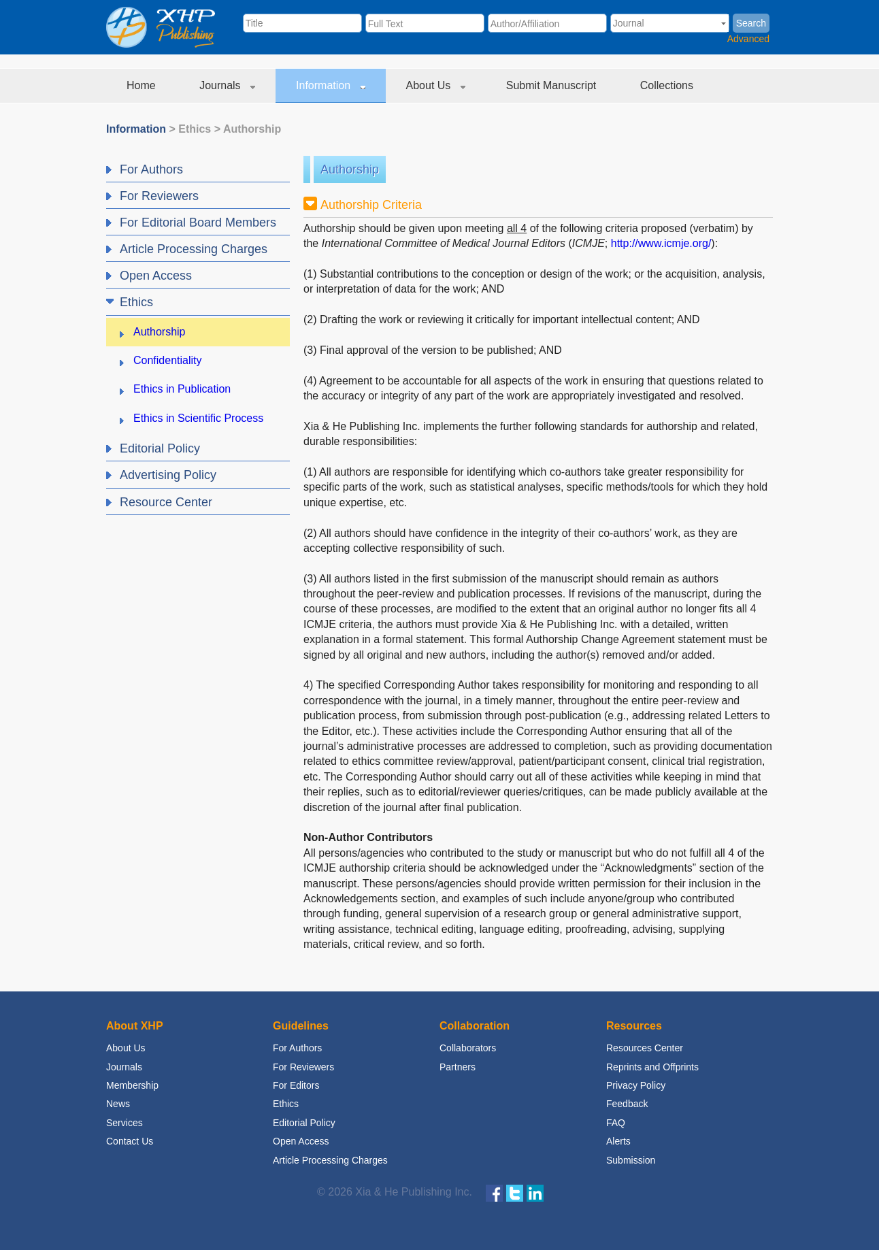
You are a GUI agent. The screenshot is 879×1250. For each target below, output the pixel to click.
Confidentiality (167, 360)
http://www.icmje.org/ (661, 243)
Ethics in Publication (182, 389)
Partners (458, 1067)
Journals (227, 85)
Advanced (748, 38)
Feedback (627, 1103)
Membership (132, 1085)
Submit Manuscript (552, 85)
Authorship (252, 129)
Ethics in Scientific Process (198, 418)
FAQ (615, 1122)
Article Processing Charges (330, 1160)
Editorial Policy (304, 1122)
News (118, 1103)
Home (143, 85)
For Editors (296, 1085)
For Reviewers (303, 1067)
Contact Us (129, 1141)
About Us (435, 85)
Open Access (301, 1141)
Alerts (618, 1141)
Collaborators (468, 1047)
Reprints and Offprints (652, 1067)
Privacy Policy (635, 1085)
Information (330, 85)
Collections (668, 85)
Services (124, 1122)
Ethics (194, 129)
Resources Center (644, 1047)
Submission (630, 1160)
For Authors (297, 1047)
